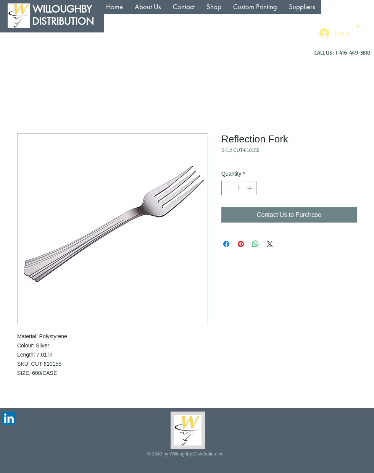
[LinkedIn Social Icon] (9, 418)
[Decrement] (227, 188)
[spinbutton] (239, 188)
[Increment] (250, 188)
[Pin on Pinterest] (240, 244)
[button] (357, 25)
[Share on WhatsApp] (255, 244)
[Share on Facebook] (226, 244)
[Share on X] (269, 244)
